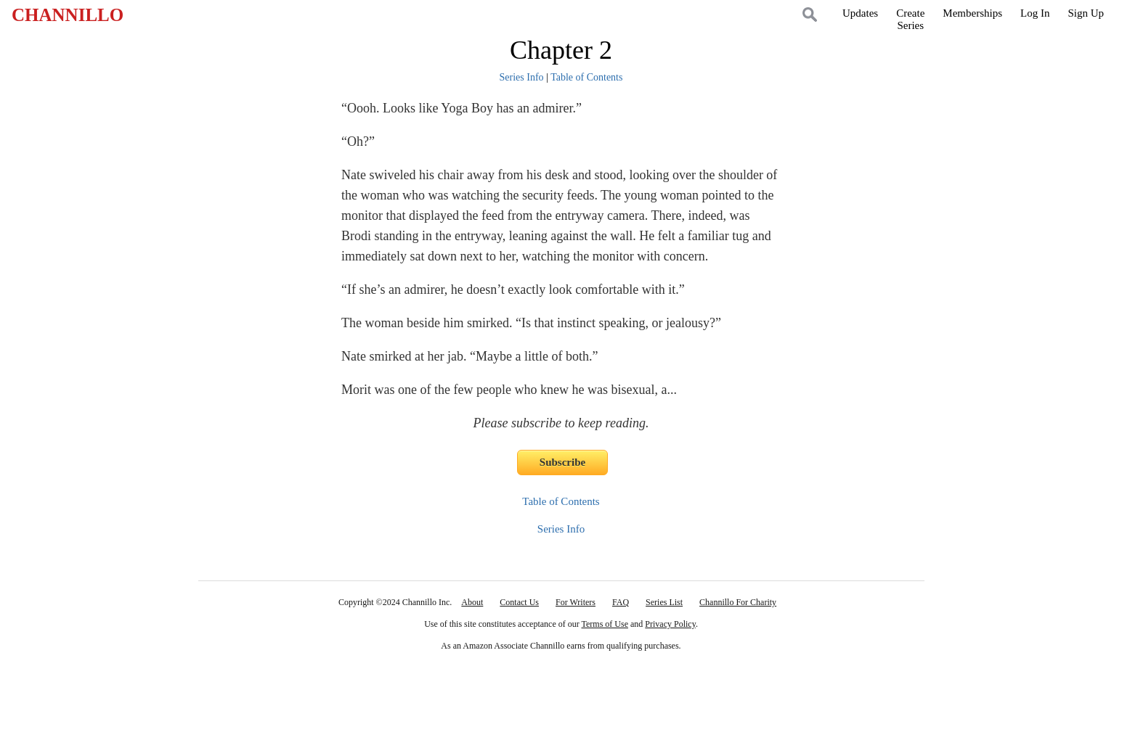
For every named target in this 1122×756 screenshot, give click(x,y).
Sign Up (1086, 13)
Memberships (972, 13)
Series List (664, 602)
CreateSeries (910, 19)
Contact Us (519, 602)
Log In (1034, 13)
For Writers (575, 602)
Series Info (522, 77)
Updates (860, 13)
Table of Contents (586, 77)
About (472, 602)
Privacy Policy (670, 624)
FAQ (620, 602)
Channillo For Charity (737, 602)
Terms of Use (605, 624)
